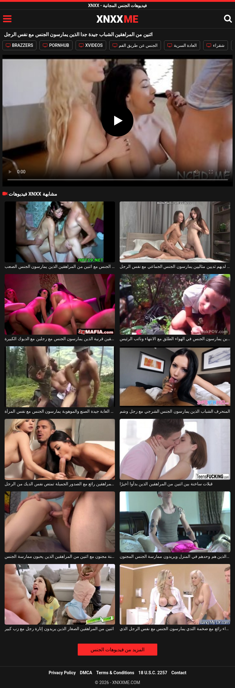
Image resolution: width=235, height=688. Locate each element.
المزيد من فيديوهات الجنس (118, 649)
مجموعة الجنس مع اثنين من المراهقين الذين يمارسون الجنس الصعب (60, 266)
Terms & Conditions (115, 672)
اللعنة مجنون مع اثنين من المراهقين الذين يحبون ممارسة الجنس (60, 556)
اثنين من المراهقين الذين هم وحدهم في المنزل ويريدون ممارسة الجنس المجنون (175, 556)
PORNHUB (56, 45)
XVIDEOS (91, 45)
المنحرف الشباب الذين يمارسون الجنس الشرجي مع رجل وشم (175, 411)
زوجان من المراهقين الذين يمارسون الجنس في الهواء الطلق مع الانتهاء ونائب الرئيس (175, 338)
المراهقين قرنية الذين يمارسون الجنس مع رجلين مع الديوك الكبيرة (60, 338)
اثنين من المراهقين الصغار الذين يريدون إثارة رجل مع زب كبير (59, 628)
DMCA (86, 672)
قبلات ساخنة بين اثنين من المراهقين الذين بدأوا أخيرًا (166, 483)
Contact (178, 672)
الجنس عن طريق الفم (135, 45)
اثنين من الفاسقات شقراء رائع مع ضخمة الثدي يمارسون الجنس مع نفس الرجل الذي (175, 628)
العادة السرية (182, 45)
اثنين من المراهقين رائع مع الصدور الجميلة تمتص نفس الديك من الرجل (60, 483)
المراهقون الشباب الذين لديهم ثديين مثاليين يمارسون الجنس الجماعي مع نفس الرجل (175, 266)
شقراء (215, 45)
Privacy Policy (62, 672)
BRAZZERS (19, 45)
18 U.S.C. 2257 (152, 672)
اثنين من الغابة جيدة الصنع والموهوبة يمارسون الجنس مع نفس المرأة (60, 411)
